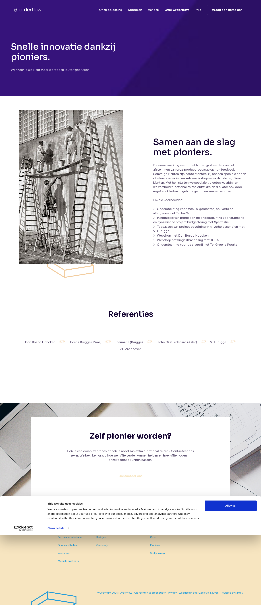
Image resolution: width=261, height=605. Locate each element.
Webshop (66, 553)
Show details (55, 597)
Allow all (230, 575)
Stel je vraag (158, 548)
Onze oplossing (110, 10)
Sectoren (135, 10)
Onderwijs (104, 536)
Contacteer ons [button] (130, 470)
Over (154, 532)
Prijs (198, 10)
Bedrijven (103, 528)
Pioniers (156, 540)
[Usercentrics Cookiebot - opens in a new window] (23, 598)
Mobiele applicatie (71, 561)
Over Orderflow (177, 10)
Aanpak (153, 10)
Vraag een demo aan (227, 10)
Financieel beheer (71, 545)
